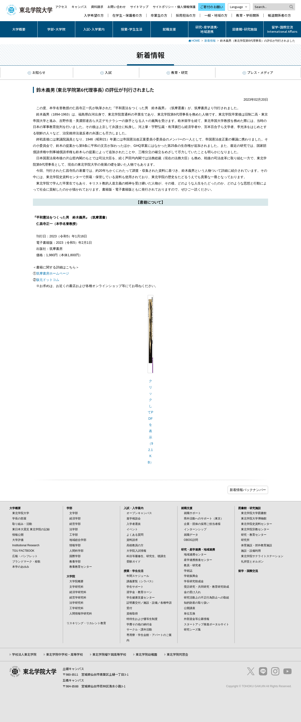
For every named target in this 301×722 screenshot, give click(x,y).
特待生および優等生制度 (142, 619)
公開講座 (189, 608)
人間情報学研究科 (80, 613)
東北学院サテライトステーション (262, 556)
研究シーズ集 (192, 629)
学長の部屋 (19, 518)
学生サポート (135, 586)
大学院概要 (76, 581)
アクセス (61, 6)
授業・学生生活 (131, 29)
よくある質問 (135, 534)
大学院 (71, 576)
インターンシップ (195, 529)
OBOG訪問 (191, 540)
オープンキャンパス (139, 513)
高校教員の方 (135, 545)
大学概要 (18, 29)
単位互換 (189, 613)
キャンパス (79, 6)
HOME (195, 40)
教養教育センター (80, 566)
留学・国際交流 (248, 571)
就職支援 (169, 29)
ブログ (248, 490)
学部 (69, 508)
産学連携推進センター (198, 560)
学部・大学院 (56, 29)
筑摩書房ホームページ (52, 273)
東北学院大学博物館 (253, 518)
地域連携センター (195, 554)
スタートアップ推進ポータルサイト (206, 624)
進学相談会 (134, 518)
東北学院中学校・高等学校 (64, 654)
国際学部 (75, 556)
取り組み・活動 (22, 524)
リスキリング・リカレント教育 (86, 623)
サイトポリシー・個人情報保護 (174, 6)
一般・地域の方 (215, 15)
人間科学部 (76, 550)
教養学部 (75, 561)
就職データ (191, 534)
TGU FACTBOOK (23, 550)
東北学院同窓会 (177, 654)
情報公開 (18, 534)
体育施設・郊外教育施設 (256, 545)
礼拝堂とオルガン (252, 561)
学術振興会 (191, 576)
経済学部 (75, 518)
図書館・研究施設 (244, 29)
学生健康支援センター (141, 597)
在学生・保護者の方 (127, 15)
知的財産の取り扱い (196, 602)
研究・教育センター (253, 534)
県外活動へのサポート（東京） (203, 518)
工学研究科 (76, 608)
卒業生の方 (159, 15)
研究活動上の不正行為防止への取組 (206, 597)
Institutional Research (25, 545)
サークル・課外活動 (139, 629)
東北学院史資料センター (256, 524)
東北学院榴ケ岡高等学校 (109, 654)
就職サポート (192, 513)
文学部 (73, 513)
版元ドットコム (47, 280)
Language (239, 7)
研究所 (245, 540)
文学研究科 (76, 586)
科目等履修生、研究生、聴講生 (146, 556)
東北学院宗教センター (255, 529)
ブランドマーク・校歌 (26, 561)
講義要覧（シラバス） (141, 581)
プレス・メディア (258, 72)
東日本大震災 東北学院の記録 (31, 529)
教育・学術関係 (247, 15)
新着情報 (210, 40)
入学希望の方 (94, 15)
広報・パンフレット (25, 556)
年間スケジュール (138, 576)
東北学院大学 (20, 513)
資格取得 (132, 613)
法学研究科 (76, 602)
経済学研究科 (77, 592)
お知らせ (36, 72)
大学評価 (18, 540)
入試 (105, 72)
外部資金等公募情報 (196, 619)
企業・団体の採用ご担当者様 (202, 524)
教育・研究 (177, 72)
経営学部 (75, 524)
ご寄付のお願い (211, 6)
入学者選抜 (134, 524)
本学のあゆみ (20, 566)
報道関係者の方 (279, 15)
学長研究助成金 (194, 581)
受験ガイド (134, 561)
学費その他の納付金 (139, 624)
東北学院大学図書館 (253, 513)
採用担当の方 (186, 15)
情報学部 (75, 545)
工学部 (73, 534)
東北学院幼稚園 (146, 654)
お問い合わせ (116, 6)
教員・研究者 (192, 565)
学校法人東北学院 (24, 654)
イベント (132, 529)
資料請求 (97, 6)
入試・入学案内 (94, 29)
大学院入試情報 (136, 550)
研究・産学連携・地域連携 (206, 29)
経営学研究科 (77, 597)
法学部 (73, 529)
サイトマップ (139, 6)
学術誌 (188, 570)
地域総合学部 (77, 540)
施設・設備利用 (251, 550)
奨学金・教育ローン (139, 592)
